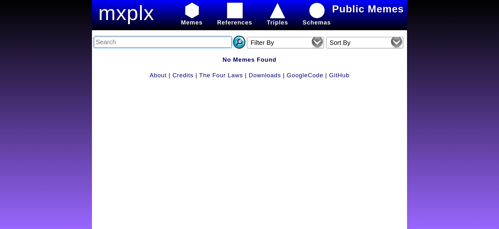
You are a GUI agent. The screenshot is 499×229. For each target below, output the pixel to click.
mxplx (126, 12)
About (158, 75)
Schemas (317, 19)
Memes (191, 19)
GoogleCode (305, 75)
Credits (182, 75)
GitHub (339, 75)
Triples (277, 19)
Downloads (265, 75)
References (234, 19)
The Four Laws (221, 75)
